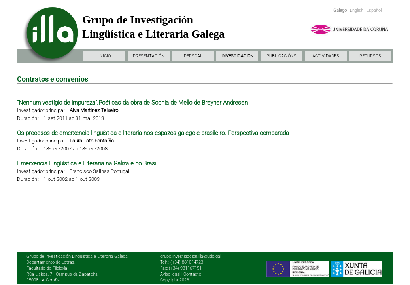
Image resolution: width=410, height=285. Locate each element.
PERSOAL (193, 56)
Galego (340, 10)
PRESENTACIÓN (148, 56)
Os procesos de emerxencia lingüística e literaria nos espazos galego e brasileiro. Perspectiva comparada (153, 133)
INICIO (104, 56)
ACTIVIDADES (325, 56)
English (356, 10)
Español (374, 10)
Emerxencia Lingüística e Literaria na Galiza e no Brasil (87, 163)
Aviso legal (170, 274)
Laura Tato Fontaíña (92, 141)
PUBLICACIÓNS (281, 56)
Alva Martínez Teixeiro (94, 110)
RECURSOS (370, 56)
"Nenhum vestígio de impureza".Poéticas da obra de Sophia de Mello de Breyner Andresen (132, 102)
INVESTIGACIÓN (237, 56)
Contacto (192, 274)
